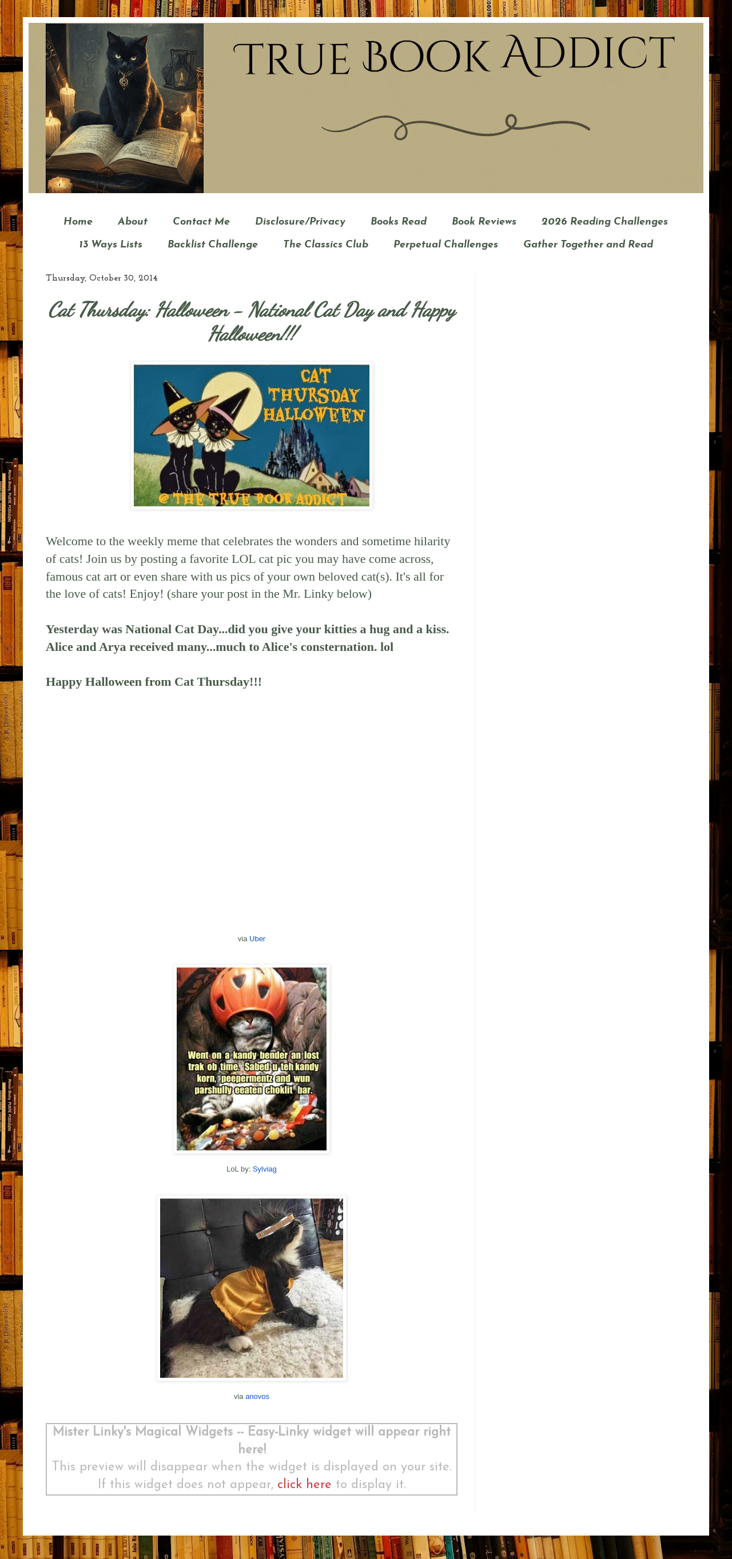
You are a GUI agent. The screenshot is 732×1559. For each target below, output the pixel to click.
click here (304, 1485)
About (133, 222)
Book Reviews (484, 222)
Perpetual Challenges (445, 244)
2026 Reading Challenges (605, 222)
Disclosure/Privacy (300, 222)
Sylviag (265, 1169)
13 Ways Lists (110, 244)
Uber (257, 938)
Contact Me (201, 222)
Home (78, 222)
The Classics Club (325, 244)
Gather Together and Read (588, 244)
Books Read (399, 222)
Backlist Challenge (213, 244)
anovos (257, 1396)
